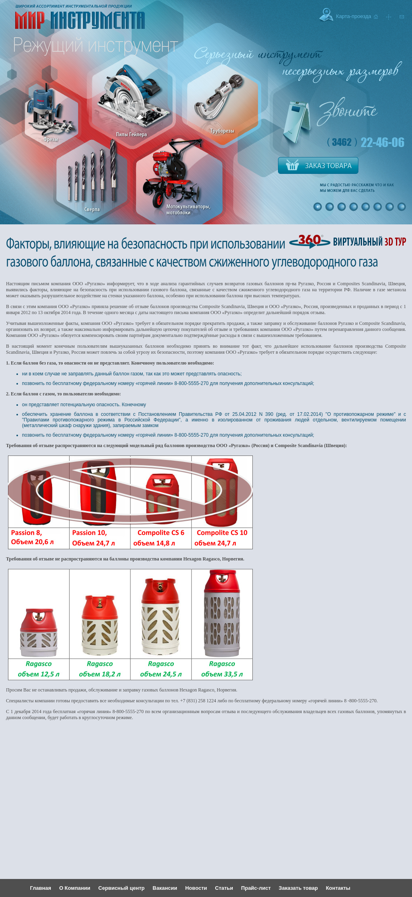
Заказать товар (298, 888)
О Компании (74, 888)
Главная (40, 888)
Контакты (338, 888)
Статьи (224, 888)
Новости (196, 888)
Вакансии (165, 888)
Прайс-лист (256, 888)
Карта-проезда (353, 16)
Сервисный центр (121, 888)
